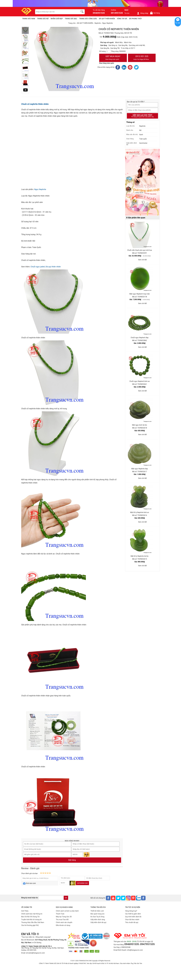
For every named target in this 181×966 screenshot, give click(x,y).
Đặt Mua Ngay (113, 58)
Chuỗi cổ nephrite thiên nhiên (35, 104)
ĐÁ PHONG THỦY (135, 19)
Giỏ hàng (155, 12)
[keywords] (56, 11)
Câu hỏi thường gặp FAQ (30, 925)
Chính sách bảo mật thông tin (31, 914)
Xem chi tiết (142, 260)
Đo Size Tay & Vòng (97, 917)
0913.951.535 (141, 58)
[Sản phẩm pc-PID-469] (142, 182)
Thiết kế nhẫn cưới (97, 911)
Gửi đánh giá (82, 883)
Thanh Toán (60, 914)
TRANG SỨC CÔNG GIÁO (88, 19)
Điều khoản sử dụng (63, 925)
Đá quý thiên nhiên (53, 267)
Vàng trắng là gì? (131, 911)
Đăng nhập (142, 13)
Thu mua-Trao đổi (62, 919)
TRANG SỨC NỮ (42, 19)
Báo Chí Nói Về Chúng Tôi (30, 917)
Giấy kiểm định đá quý (98, 922)
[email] (51, 898)
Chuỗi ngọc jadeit (38, 267)
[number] (108, 51)
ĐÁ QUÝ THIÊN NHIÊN (107, 19)
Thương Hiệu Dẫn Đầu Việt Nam (32, 922)
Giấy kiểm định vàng (97, 919)
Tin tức (127, 13)
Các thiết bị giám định (133, 914)
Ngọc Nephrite (40, 189)
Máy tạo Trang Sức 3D (64, 917)
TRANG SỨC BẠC (71, 19)
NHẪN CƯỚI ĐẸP (57, 19)
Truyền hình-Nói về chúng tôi (31, 919)
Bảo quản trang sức (97, 914)
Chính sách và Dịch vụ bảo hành (67, 911)
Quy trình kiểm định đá (133, 917)
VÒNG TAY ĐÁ (122, 19)
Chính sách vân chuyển (64, 922)
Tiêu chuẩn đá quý (131, 922)
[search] (82, 12)
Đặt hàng (72, 860)
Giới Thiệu (24, 911)
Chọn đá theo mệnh (132, 919)
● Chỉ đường (36, 942)
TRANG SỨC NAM (28, 19)
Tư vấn (177, 23)
